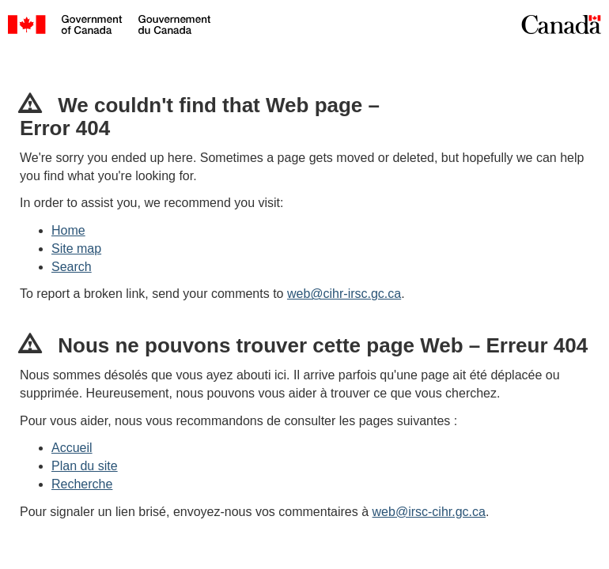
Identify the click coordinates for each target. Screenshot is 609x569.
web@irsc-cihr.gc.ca (429, 511)
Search (71, 266)
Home (68, 230)
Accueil (72, 447)
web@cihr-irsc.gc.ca (344, 293)
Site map (76, 248)
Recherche (81, 484)
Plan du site (84, 466)
